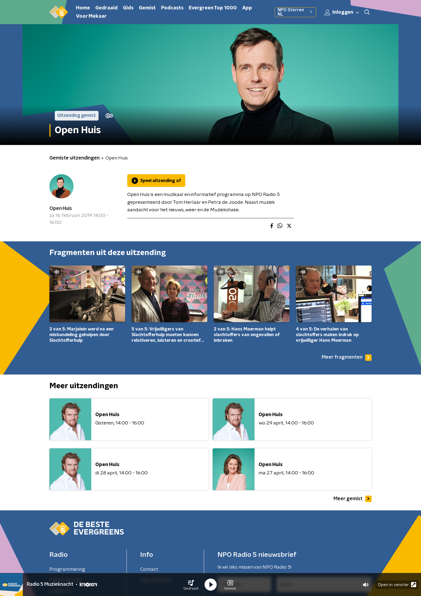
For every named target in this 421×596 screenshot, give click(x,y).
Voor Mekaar (91, 16)
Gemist (147, 8)
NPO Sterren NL (295, 12)
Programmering (67, 569)
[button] (190, 584)
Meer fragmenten (347, 357)
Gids (128, 8)
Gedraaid (106, 8)
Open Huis (60, 208)
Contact (149, 569)
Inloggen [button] (342, 12)
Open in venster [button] (397, 584)
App (247, 8)
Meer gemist (352, 499)
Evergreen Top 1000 (213, 8)
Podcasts (172, 8)
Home (83, 8)
